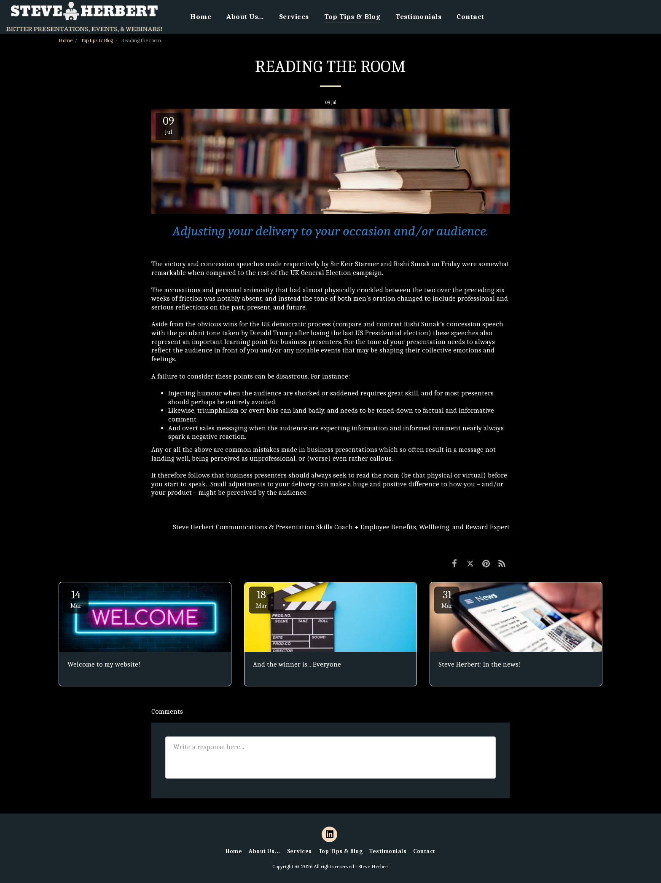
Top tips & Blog (97, 40)
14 (76, 599)
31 (446, 599)
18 (261, 599)
